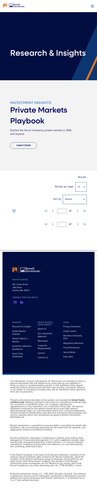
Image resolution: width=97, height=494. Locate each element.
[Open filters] (14, 211)
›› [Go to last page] (84, 211)
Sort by (57, 199)
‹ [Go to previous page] (53, 211)
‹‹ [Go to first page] (46, 211)
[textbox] (62, 211)
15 (79, 187)
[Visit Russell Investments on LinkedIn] (21, 302)
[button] (92, 6)
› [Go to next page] (77, 211)
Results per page (64, 186)
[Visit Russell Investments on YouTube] (15, 302)
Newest (68, 199)
